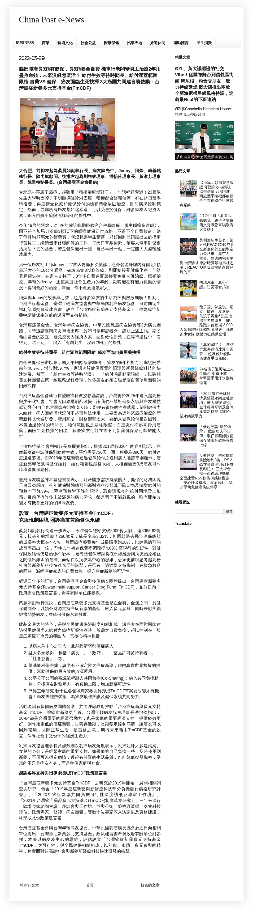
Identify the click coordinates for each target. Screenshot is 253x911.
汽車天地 (134, 43)
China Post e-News (51, 19)
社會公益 (88, 43)
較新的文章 (29, 885)
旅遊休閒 (157, 43)
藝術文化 (65, 43)
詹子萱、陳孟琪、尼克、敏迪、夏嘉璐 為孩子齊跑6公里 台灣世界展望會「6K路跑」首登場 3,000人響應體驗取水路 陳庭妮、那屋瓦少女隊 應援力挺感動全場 (207, 320)
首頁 (90, 885)
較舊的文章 (150, 885)
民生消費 (204, 43)
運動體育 (180, 43)
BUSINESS (25, 43)
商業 (45, 43)
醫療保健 (111, 43)
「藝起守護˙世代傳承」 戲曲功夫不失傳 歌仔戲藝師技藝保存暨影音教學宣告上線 (216, 436)
